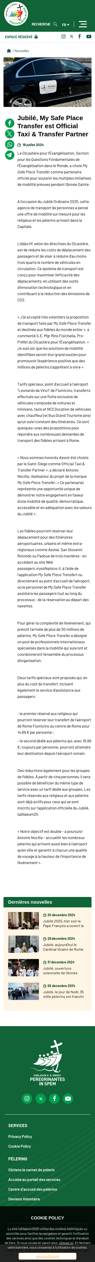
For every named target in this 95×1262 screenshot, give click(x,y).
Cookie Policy (19, 1146)
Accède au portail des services (34, 1179)
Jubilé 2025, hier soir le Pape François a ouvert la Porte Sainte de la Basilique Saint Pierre (63, 928)
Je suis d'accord (47, 1256)
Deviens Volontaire (24, 1198)
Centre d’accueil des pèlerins (32, 1189)
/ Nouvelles (21, 51)
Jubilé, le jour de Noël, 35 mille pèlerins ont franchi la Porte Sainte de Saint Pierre (63, 999)
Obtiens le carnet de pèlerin (31, 1169)
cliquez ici (66, 1243)
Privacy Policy (20, 1136)
